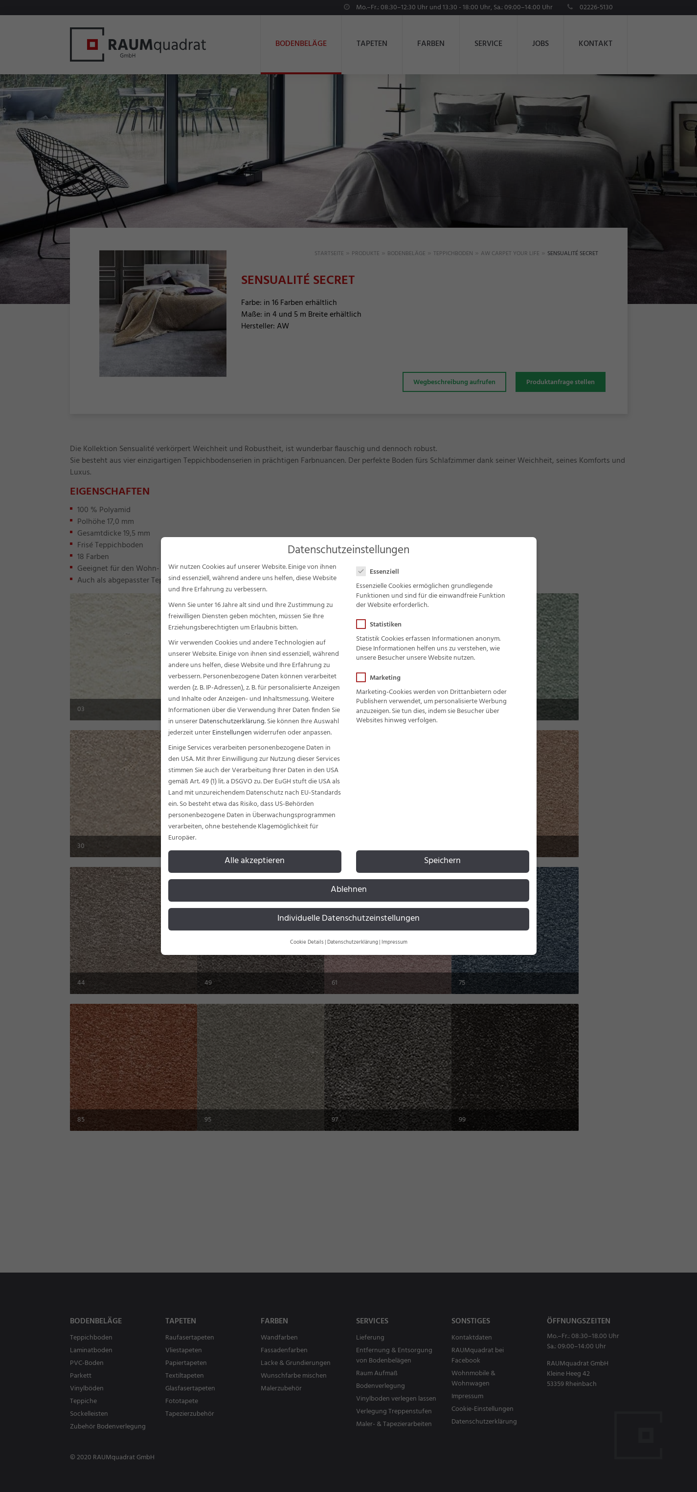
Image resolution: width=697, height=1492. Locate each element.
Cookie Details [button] (307, 942)
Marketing (381, 678)
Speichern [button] (442, 861)
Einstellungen (232, 732)
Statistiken (382, 624)
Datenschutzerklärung (232, 721)
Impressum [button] (394, 942)
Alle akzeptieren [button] (255, 861)
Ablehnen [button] (349, 890)
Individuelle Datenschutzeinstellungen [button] (348, 919)
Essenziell (380, 572)
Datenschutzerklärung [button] (352, 942)
